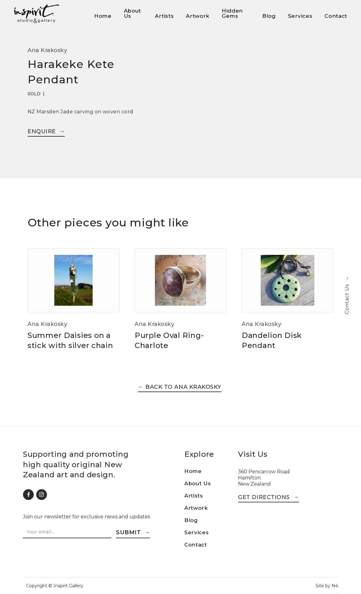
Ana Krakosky (47, 50)
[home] (36, 14)
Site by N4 (327, 585)
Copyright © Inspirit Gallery (54, 585)
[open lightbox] (188, 50)
